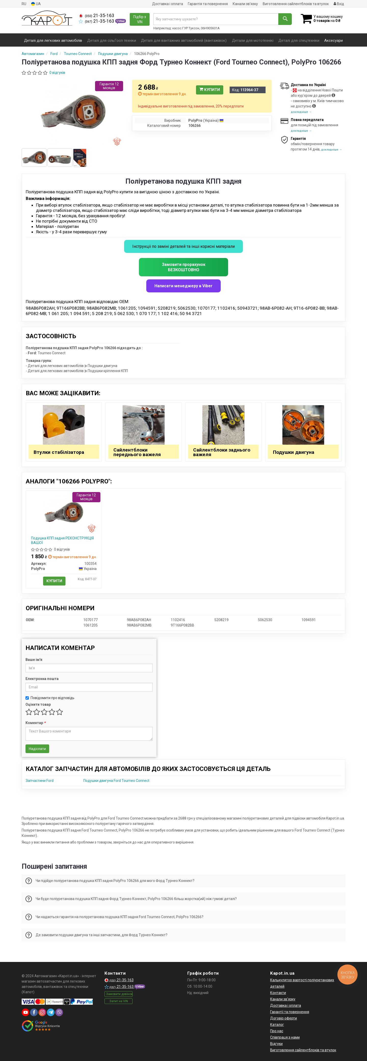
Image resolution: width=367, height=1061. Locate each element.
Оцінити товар (38, 704)
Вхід (339, 4)
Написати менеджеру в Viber (183, 285)
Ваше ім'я (33, 660)
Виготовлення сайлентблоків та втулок (296, 4)
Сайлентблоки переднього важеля (137, 452)
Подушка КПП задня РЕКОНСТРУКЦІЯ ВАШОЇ (62, 540)
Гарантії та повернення (289, 1012)
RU (24, 4)
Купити (209, 89)
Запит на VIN (118, 1001)
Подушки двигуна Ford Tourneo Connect (116, 781)
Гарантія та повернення (208, 4)
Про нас (276, 1031)
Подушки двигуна (293, 452)
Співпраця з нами (285, 1037)
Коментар (35, 723)
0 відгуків (57, 73)
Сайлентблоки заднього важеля (221, 452)
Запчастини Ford (40, 781)
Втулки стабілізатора (59, 452)
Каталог (277, 1025)
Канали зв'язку (245, 4)
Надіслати (37, 749)
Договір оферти (283, 1018)
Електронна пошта (42, 679)
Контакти (278, 993)
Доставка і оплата (167, 4)
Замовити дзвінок (119, 994)
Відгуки (276, 1044)
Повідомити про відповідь (49, 698)
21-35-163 (96, 15)
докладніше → (301, 112)
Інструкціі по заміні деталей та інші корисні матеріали (183, 246)
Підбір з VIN (139, 19)
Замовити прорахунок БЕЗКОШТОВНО (183, 267)
